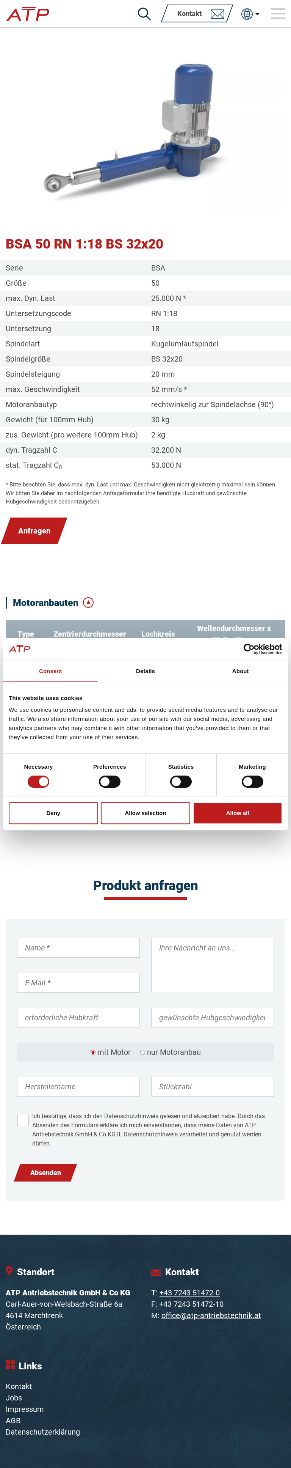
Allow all (237, 813)
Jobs (14, 1397)
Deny (53, 813)
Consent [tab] (50, 671)
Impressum (25, 1409)
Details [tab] (145, 671)
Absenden (45, 1173)
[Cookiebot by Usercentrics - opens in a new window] (249, 649)
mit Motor (114, 1052)
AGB (13, 1420)
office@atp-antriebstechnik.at (211, 1315)
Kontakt (19, 1386)
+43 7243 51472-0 (190, 1292)
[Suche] (144, 14)
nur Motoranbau (174, 1052)
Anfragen (34, 530)
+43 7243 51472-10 (191, 1304)
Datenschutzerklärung (43, 1432)
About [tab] (240, 671)
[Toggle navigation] (278, 13)
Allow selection (145, 813)
